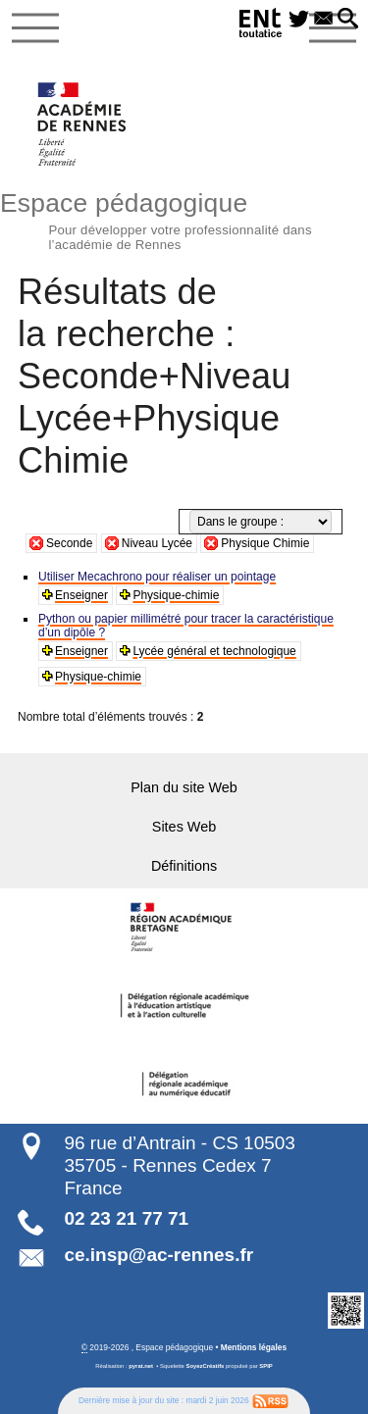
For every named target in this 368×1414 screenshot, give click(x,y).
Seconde (69, 543)
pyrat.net (141, 1366)
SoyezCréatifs (205, 1366)
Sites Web (184, 826)
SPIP (265, 1366)
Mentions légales (254, 1347)
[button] (348, 19)
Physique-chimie (175, 595)
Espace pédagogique (184, 218)
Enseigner (81, 595)
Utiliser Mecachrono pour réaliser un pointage (157, 576)
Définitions (184, 866)
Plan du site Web (184, 787)
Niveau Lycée (157, 543)
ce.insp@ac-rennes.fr (158, 1254)
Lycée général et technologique (213, 651)
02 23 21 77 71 (126, 1218)
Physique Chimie (265, 543)
